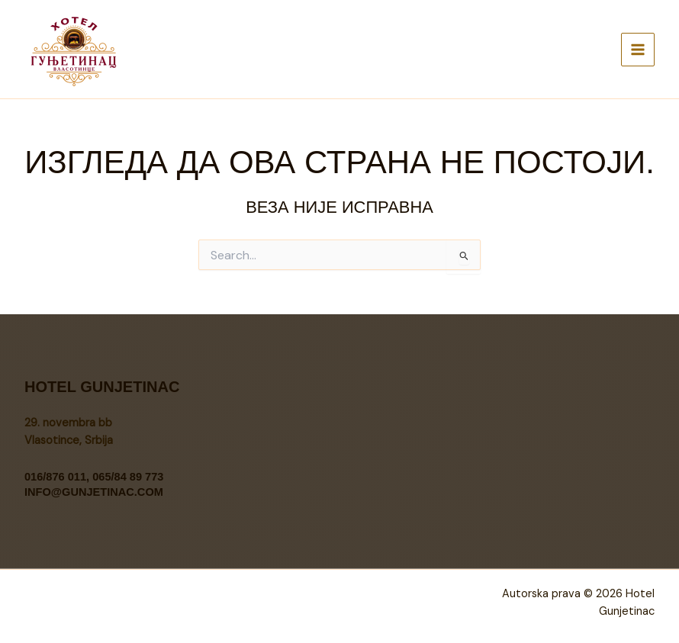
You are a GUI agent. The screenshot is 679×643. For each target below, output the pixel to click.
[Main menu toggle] (638, 49)
